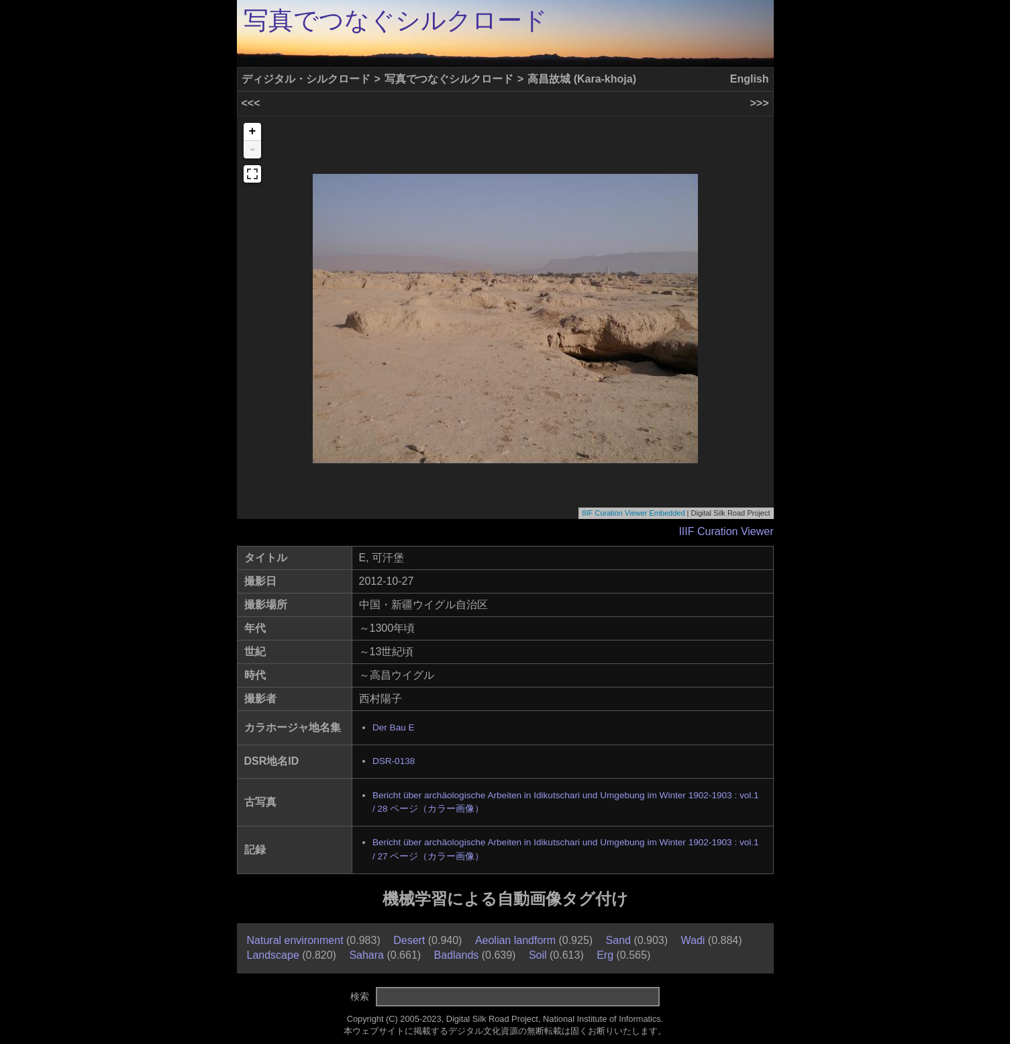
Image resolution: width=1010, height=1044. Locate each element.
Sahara (366, 955)
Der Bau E (393, 727)
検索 (359, 996)
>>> (759, 103)
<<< (251, 103)
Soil (538, 955)
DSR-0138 (393, 761)
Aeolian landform (515, 940)
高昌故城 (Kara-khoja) (581, 79)
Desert (409, 940)
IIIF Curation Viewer (725, 531)
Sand (618, 940)
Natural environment (295, 940)
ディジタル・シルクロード (306, 79)
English (749, 79)
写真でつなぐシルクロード (396, 20)
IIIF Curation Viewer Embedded (633, 513)
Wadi (693, 940)
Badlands (456, 955)
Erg (605, 955)
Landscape (273, 955)
